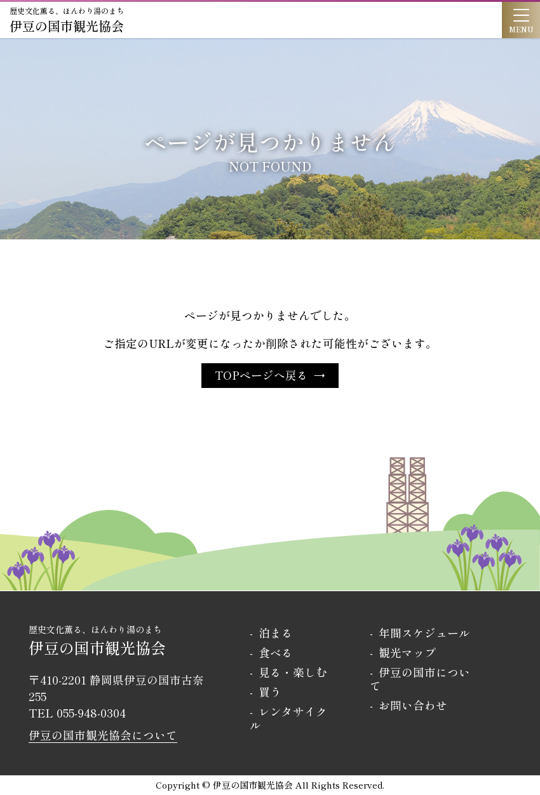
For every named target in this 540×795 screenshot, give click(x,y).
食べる (276, 652)
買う (270, 692)
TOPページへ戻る (261, 375)
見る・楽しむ (293, 672)
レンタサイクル (288, 718)
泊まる (276, 633)
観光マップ (407, 652)
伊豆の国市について (420, 678)
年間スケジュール (424, 633)
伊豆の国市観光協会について (103, 735)
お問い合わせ (413, 705)
